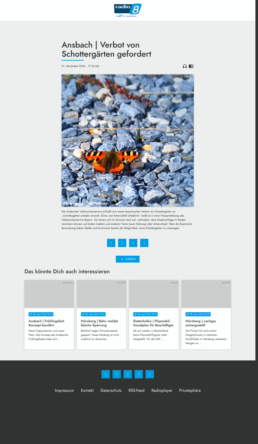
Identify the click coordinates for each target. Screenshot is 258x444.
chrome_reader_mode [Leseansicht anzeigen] (191, 66)
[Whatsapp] (128, 374)
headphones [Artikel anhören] (184, 66)
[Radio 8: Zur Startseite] (127, 10)
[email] (150, 374)
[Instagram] (117, 374)
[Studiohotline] (139, 374)
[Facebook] (106, 374)
